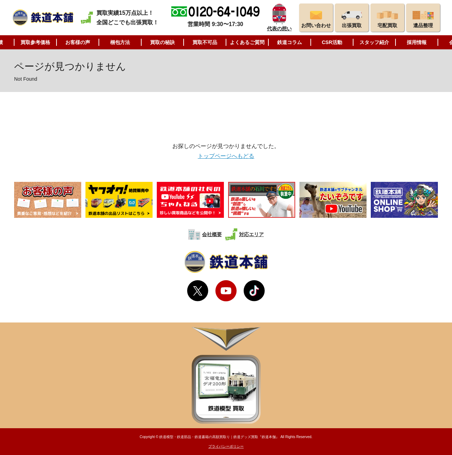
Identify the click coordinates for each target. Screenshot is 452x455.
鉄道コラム (289, 42)
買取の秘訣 (162, 42)
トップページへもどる (226, 156)
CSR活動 (332, 42)
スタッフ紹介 (374, 42)
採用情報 (417, 42)
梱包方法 (120, 42)
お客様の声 (77, 42)
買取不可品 (204, 42)
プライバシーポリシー (226, 446)
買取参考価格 (35, 42)
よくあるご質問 (247, 42)
